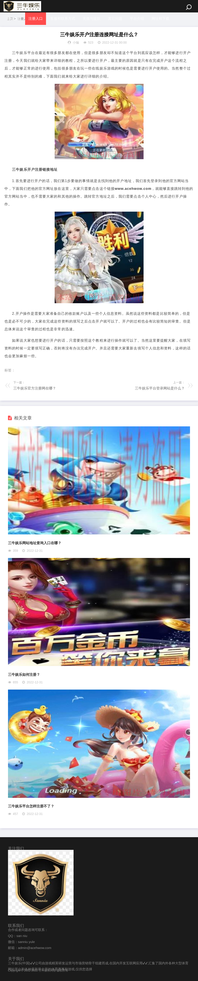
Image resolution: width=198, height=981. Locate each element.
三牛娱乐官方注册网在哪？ (34, 388)
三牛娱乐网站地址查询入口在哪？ (34, 543)
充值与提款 (92, 18)
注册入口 (35, 18)
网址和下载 (161, 18)
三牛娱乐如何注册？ (24, 674)
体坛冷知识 (15, 31)
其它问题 (115, 18)
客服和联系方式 (62, 18)
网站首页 (14, 18)
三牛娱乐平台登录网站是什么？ (160, 388)
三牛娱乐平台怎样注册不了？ (31, 806)
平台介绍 (137, 18)
